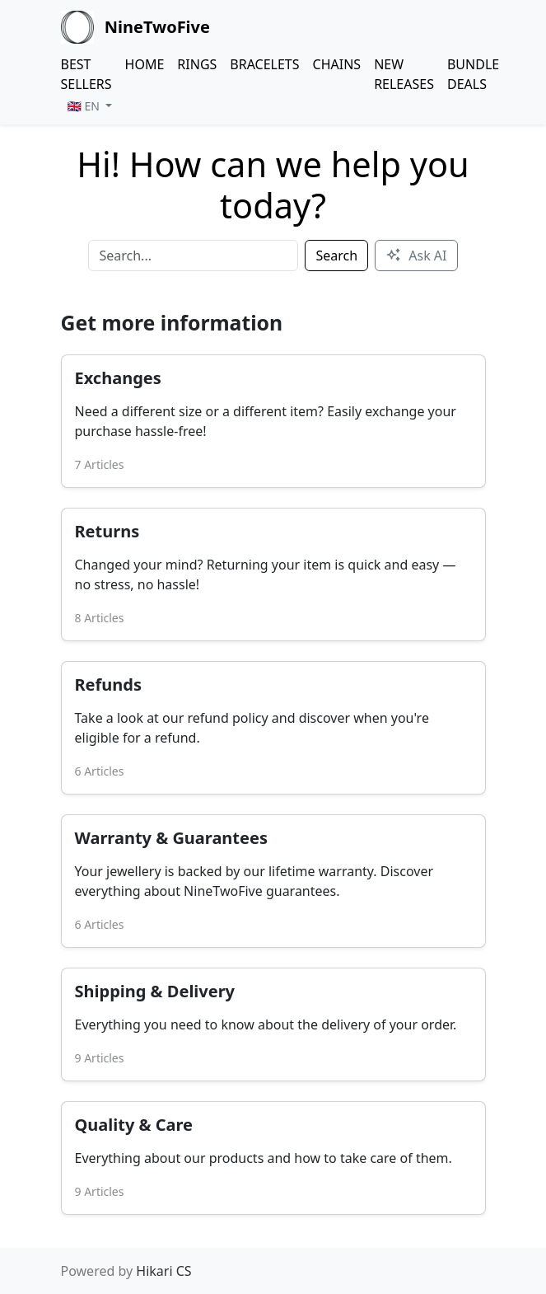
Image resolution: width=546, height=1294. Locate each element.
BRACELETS (264, 64)
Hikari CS (163, 1271)
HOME (145, 64)
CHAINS (337, 64)
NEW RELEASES (404, 74)
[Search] (193, 255)
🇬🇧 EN (85, 106)
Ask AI (415, 255)
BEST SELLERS (86, 74)
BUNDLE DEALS (473, 74)
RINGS (197, 64)
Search (336, 255)
